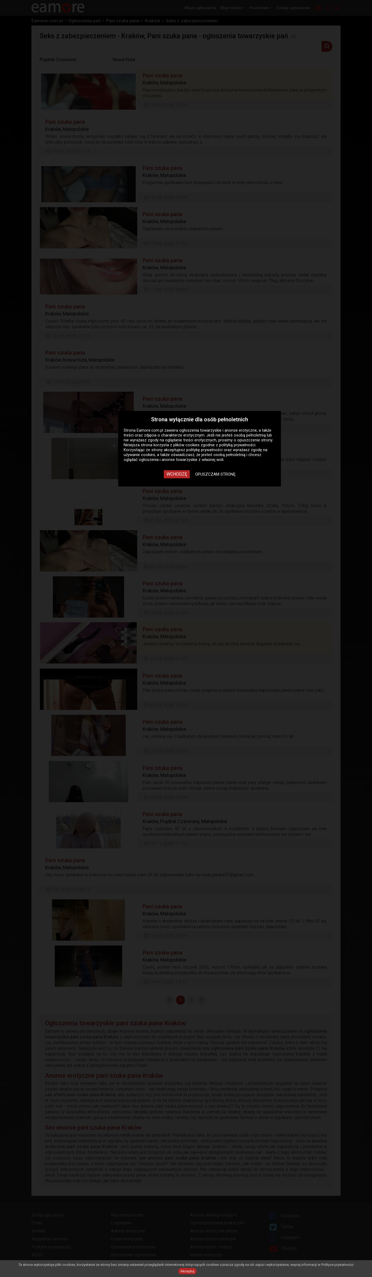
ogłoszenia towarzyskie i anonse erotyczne (218, 430)
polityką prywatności (237, 444)
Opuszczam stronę (215, 474)
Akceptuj (187, 1271)
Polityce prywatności (337, 1265)
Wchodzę (176, 474)
